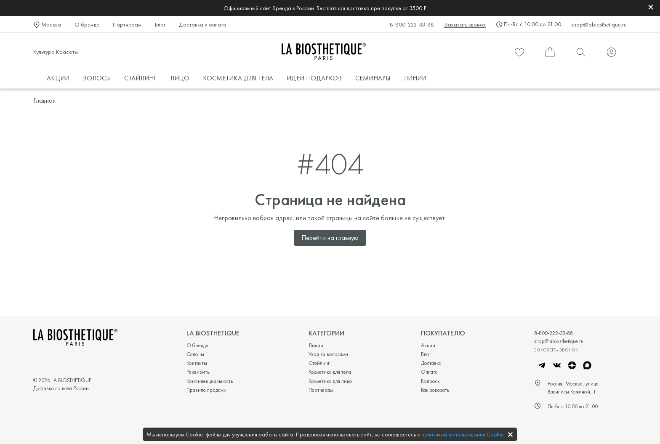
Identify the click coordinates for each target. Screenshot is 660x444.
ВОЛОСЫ (97, 78)
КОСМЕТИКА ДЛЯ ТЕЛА (238, 78)
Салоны (195, 354)
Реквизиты (198, 371)
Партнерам (127, 24)
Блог (160, 24)
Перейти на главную (330, 237)
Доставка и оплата (202, 24)
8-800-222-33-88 (412, 24)
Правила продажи (206, 389)
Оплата (429, 371)
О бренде (87, 24)
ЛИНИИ (415, 78)
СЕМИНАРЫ (372, 78)
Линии (316, 345)
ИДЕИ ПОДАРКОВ (314, 78)
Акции (428, 345)
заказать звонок (556, 349)
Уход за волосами (328, 354)
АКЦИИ (58, 78)
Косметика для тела (330, 371)
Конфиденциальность (209, 381)
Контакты (196, 363)
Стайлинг (319, 363)
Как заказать (435, 389)
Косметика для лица (330, 381)
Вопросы (431, 381)
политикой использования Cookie (462, 434)
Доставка (431, 363)
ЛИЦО (179, 78)
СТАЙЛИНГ (140, 78)
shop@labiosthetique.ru (599, 24)
